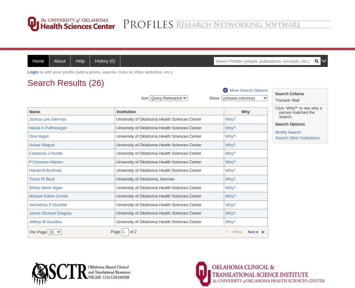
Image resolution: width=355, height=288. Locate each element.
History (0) (105, 61)
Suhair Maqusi (42, 145)
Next (253, 232)
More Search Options (245, 90)
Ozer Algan (39, 136)
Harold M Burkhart (45, 170)
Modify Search (288, 132)
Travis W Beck (42, 179)
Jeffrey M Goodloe (45, 221)
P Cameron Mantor (46, 162)
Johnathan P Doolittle (48, 204)
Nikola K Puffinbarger (48, 128)
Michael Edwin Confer (48, 196)
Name (34, 111)
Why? (230, 119)
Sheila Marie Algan (46, 187)
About (60, 61)
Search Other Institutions (297, 137)
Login (33, 72)
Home (38, 61)
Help (80, 61)
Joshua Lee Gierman (48, 119)
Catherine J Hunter (46, 153)
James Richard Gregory (50, 213)
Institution (126, 111)
